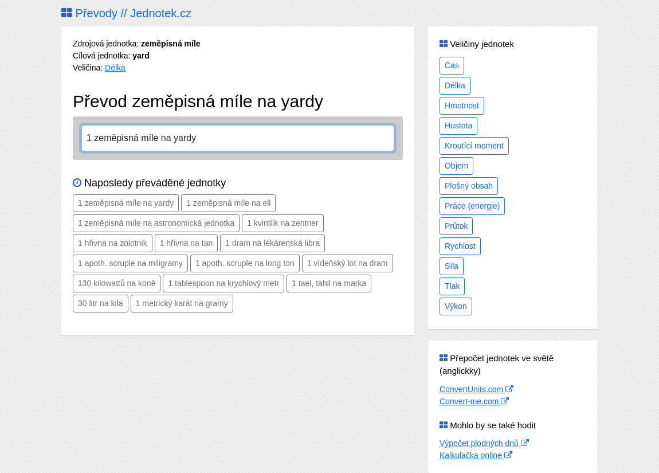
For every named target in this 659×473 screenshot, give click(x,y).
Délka (115, 67)
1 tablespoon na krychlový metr (223, 283)
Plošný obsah (469, 185)
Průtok (456, 225)
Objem (456, 165)
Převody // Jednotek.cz (126, 13)
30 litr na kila (100, 303)
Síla (451, 266)
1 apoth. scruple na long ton (245, 263)
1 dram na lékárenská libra (272, 243)
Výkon (456, 306)
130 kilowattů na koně (116, 283)
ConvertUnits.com (476, 389)
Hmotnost (462, 105)
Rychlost (460, 246)
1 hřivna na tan (186, 243)
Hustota (458, 125)
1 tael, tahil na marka (329, 283)
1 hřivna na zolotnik (112, 243)
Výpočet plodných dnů (484, 443)
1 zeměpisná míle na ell (228, 203)
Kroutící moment (474, 145)
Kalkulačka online (476, 455)
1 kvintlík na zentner (283, 223)
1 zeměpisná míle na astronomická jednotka (156, 223)
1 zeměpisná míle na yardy (126, 203)
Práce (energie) (472, 205)
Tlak (452, 286)
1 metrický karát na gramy (182, 303)
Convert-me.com (474, 401)
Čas (452, 65)
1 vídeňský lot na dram (347, 263)
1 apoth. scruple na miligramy (130, 263)
